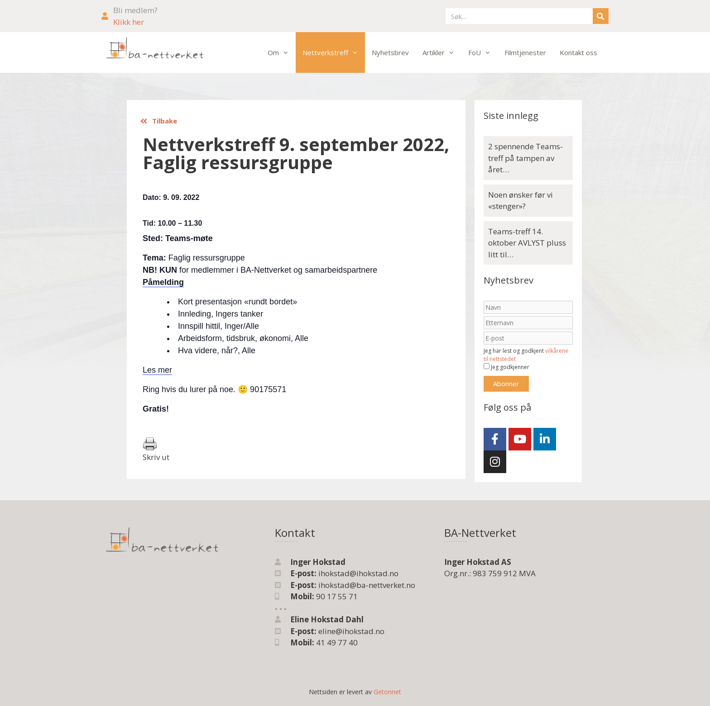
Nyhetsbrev (390, 52)
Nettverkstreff (333, 52)
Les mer (157, 369)
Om (282, 52)
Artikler (441, 52)
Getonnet (387, 691)
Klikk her (128, 22)
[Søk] (601, 16)
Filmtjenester (525, 52)
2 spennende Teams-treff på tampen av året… (525, 158)
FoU (483, 52)
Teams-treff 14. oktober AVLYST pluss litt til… (527, 243)
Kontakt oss (578, 52)
